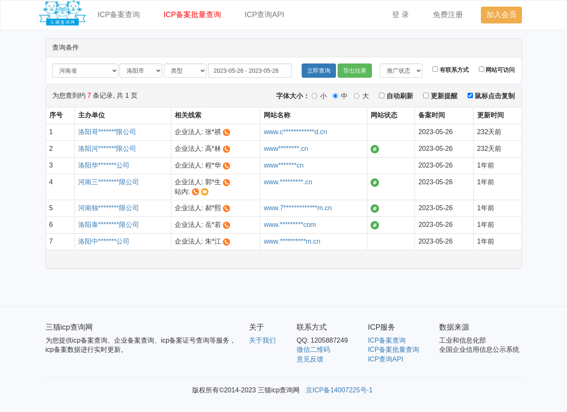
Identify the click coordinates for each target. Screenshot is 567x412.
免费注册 (448, 14)
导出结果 (354, 70)
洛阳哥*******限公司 (107, 131)
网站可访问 (497, 69)
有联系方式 (450, 69)
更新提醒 (440, 95)
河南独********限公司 (108, 207)
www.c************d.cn (295, 131)
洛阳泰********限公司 (108, 224)
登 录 (400, 14)
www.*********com (290, 224)
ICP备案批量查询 (192, 14)
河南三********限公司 (108, 182)
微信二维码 (313, 349)
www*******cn (283, 165)
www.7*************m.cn (298, 207)
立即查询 (319, 70)
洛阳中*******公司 (104, 241)
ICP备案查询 (118, 14)
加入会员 (501, 14)
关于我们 (262, 340)
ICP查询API (264, 14)
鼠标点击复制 (491, 95)
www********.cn (286, 148)
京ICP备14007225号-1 (339, 390)
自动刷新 (396, 95)
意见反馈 (310, 359)
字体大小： (293, 95)
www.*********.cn (288, 182)
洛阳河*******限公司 (107, 148)
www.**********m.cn (292, 241)
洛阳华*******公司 (104, 165)
